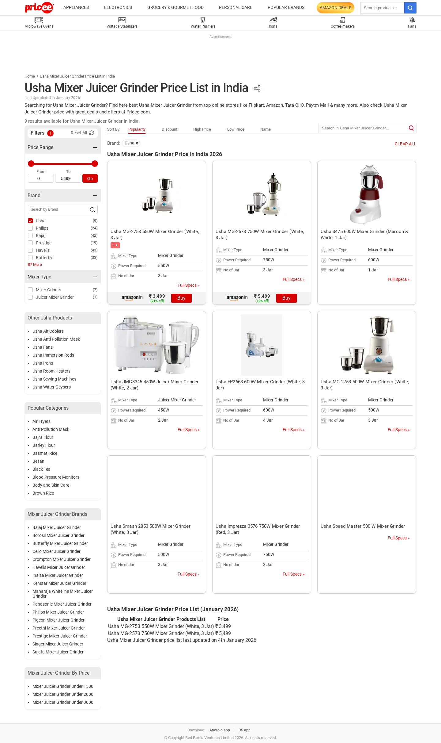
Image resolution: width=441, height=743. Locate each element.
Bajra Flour (42, 437)
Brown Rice (43, 493)
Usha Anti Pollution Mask (56, 339)
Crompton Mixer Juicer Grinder (61, 559)
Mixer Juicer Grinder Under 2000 (62, 694)
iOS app (244, 730)
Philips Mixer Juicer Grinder (58, 612)
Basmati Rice (44, 453)
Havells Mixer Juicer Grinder (58, 567)
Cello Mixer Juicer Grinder (56, 551)
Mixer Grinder (48, 289)
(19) (94, 242)
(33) (94, 257)
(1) (95, 297)
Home (29, 76)
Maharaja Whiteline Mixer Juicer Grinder (62, 594)
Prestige (43, 242)
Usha (41, 220)
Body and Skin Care (50, 485)
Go (90, 178)
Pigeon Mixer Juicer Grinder (58, 620)
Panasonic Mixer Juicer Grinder (62, 604)
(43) (94, 250)
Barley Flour (43, 445)
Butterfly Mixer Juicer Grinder (60, 543)
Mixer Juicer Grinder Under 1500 (62, 686)
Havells (43, 250)
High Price (202, 129)
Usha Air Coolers (48, 331)
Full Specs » (189, 285)
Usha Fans (42, 347)
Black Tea (41, 469)
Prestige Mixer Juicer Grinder (59, 636)
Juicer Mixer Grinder (55, 297)
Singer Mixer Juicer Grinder (57, 644)
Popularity (136, 129)
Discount (169, 129)
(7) (95, 289)
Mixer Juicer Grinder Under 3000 (62, 702)
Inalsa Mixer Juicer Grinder (57, 575)
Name (265, 129)
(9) (95, 220)
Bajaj (40, 235)
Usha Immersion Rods (53, 355)
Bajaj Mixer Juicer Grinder (56, 527)
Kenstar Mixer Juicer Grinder (59, 583)
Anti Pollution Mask (50, 429)
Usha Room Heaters (51, 371)
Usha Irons (42, 363)
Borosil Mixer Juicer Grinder (58, 535)
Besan (38, 461)
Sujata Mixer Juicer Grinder (58, 651)
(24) (94, 228)
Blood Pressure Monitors (55, 477)
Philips (42, 228)
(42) (94, 235)
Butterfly (44, 257)
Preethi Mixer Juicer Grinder (58, 628)
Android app (219, 730)
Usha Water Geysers (51, 387)
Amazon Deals (335, 7)
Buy (181, 298)
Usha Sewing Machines (54, 379)
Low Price (235, 129)
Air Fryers (41, 421)
